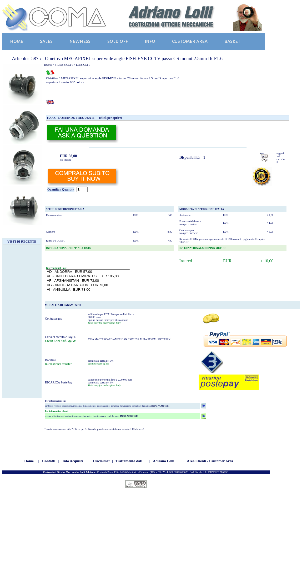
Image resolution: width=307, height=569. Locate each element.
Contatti (48, 461)
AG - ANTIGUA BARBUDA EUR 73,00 (88, 285)
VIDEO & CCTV (64, 64)
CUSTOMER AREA (190, 41)
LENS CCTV (83, 64)
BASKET (232, 41)
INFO (150, 41)
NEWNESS (79, 41)
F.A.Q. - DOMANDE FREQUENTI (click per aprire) (84, 118)
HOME (16, 41)
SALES (46, 41)
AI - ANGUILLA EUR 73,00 (88, 290)
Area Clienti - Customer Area (210, 461)
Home (29, 461)
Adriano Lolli (163, 461)
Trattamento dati (128, 461)
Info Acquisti (72, 461)
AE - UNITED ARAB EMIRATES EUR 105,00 (88, 276)
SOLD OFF (117, 41)
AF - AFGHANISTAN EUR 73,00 (88, 281)
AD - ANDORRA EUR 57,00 (88, 272)
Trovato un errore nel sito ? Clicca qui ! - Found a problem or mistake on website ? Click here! (94, 429)
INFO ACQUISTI (160, 405)
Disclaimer (101, 461)
